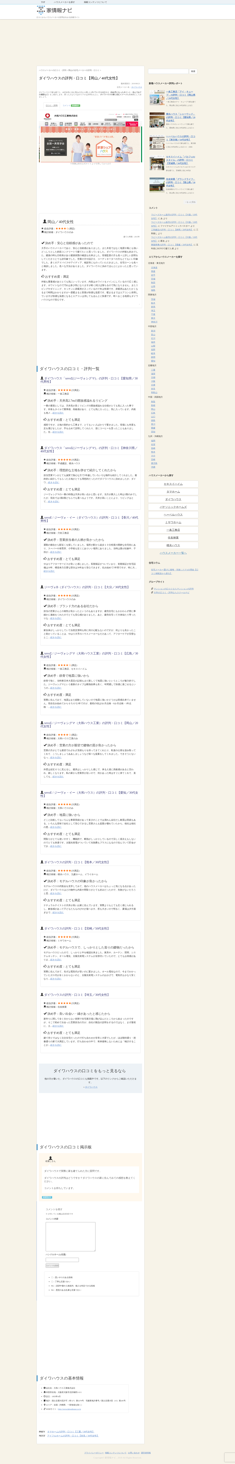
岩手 (153, 275)
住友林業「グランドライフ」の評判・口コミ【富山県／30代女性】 (180, 182)
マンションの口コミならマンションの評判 (174, 589)
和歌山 (154, 392)
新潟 (153, 331)
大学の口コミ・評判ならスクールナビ (171, 592)
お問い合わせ (134, 1453)
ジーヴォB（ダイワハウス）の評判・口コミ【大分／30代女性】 (87, 587)
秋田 (153, 283)
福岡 (153, 441)
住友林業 (173, 537)
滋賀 (153, 374)
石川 (153, 338)
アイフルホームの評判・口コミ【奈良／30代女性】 (73, 1436)
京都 (153, 377)
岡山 (153, 409)
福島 (153, 290)
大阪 (153, 381)
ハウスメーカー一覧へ (173, 552)
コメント (71, 105)
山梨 (153, 346)
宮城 (153, 279)
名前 (92, 1255)
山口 (153, 417)
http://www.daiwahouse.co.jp (69, 1409)
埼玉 (153, 310)
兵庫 (153, 385)
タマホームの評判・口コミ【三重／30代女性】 (70, 1431)
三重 (153, 370)
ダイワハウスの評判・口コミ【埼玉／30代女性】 (77, 994)
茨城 (153, 299)
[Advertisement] (117, 42)
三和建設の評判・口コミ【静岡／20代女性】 (172, 230)
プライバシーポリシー (94, 1453)
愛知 (153, 361)
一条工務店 (173, 529)
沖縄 (153, 467)
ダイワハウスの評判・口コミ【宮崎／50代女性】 (77, 928)
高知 (153, 432)
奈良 (153, 389)
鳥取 (153, 402)
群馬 (153, 307)
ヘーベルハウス (173, 514)
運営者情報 (146, 1453)
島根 (153, 405)
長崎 (153, 448)
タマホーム (173, 491)
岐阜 (153, 353)
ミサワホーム (173, 522)
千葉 (153, 314)
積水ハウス (173, 545)
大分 (153, 456)
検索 (193, 71)
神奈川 (154, 322)
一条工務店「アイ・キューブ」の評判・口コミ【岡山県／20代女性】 (180, 95)
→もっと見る (190, 202)
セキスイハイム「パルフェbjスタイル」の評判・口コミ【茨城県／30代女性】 (180, 160)
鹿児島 (154, 463)
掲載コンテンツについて (95, 2)
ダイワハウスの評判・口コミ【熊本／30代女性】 (77, 862)
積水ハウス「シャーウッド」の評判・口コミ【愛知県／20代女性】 (180, 117)
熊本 (153, 452)
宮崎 (153, 459)
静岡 (153, 357)
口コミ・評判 (52, 105)
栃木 (153, 303)
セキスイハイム (173, 483)
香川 (153, 424)
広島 (153, 413)
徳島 (153, 420)
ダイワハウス (136, 87)
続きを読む (58, 413)
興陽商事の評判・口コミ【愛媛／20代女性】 (172, 245)
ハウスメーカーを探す (64, 2)
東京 (153, 318)
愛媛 (153, 428)
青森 (153, 271)
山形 (153, 286)
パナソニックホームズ (173, 506)
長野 (153, 350)
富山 (153, 335)
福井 (153, 342)
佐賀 (153, 444)
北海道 (154, 267)
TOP (43, 2)
